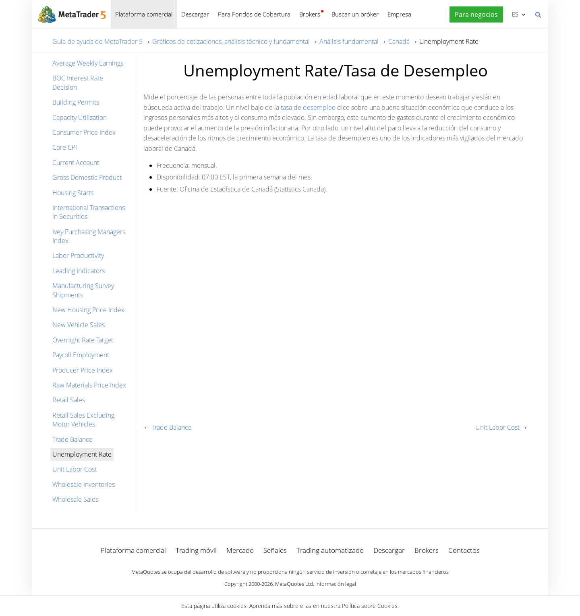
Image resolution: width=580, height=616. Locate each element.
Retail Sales (68, 400)
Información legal (335, 583)
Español (514, 14)
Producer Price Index (82, 370)
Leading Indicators (78, 270)
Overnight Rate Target (82, 340)
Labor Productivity (78, 255)
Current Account (75, 162)
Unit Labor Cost (74, 469)
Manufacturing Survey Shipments (83, 290)
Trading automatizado (330, 550)
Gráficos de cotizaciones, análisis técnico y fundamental (231, 41)
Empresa (399, 14)
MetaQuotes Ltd (294, 583)
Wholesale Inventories (83, 484)
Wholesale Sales (75, 499)
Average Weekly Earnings (87, 63)
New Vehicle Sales (78, 324)
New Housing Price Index (88, 309)
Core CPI (64, 147)
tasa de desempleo (308, 107)
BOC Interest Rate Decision (77, 82)
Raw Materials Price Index (89, 385)
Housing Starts (72, 192)
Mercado (240, 550)
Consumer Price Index (84, 132)
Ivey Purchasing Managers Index (88, 236)
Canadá (399, 41)
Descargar (195, 14)
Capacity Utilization (79, 117)
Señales (275, 550)
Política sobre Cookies (370, 606)
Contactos (464, 550)
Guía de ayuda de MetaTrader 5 (97, 41)
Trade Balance (72, 439)
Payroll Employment (80, 354)
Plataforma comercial (143, 14)
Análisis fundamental (349, 41)
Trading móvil (196, 550)
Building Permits (75, 102)
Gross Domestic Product (87, 177)
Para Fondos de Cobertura (254, 14)
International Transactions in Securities (88, 212)
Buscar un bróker (355, 14)
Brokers (309, 14)
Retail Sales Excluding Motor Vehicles (83, 420)
